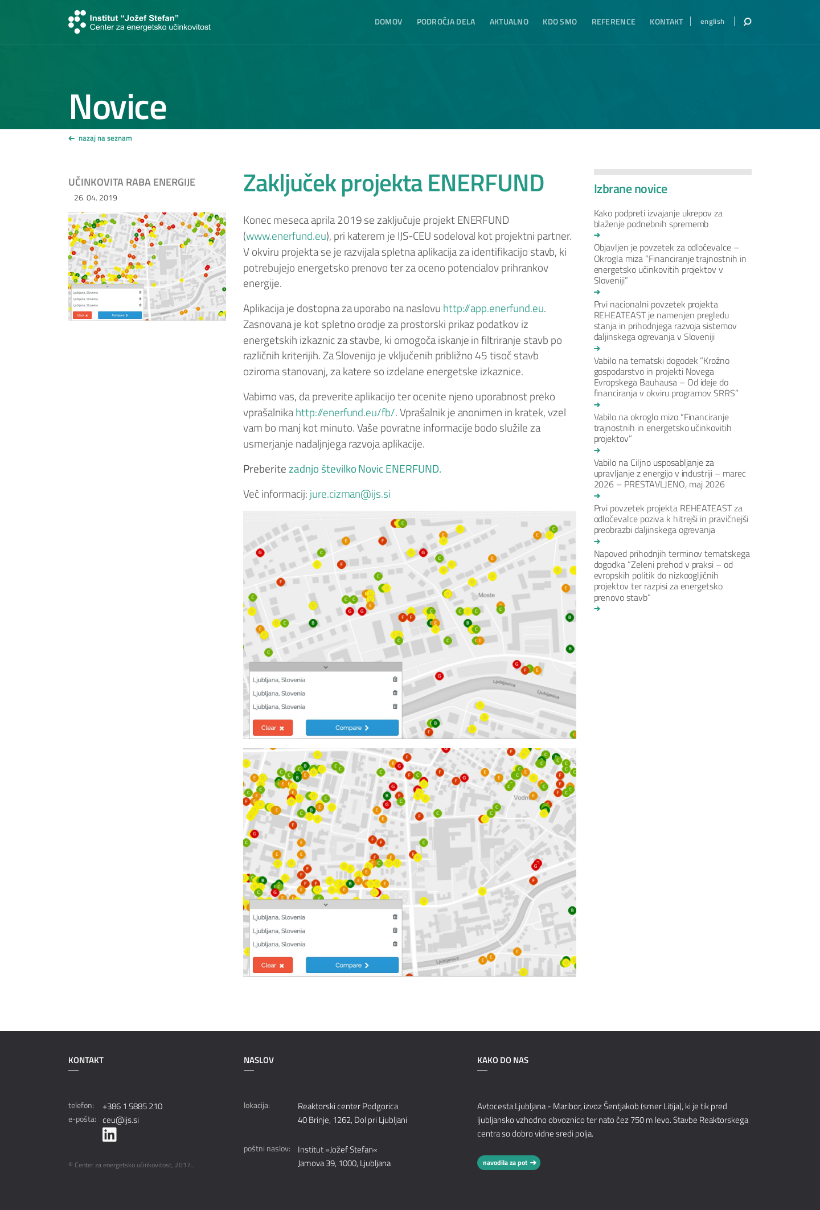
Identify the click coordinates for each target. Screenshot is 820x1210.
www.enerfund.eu (286, 236)
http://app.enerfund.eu (493, 308)
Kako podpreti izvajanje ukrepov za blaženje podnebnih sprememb (658, 219)
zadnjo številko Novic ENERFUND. (365, 469)
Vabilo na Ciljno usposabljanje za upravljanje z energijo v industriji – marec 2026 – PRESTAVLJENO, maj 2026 (670, 474)
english (712, 21)
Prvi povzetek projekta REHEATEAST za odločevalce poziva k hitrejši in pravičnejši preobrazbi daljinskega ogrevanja (671, 519)
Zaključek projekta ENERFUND (393, 182)
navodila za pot (505, 1162)
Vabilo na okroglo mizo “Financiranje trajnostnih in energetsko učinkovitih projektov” (663, 428)
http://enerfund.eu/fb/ (345, 412)
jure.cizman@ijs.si (350, 494)
